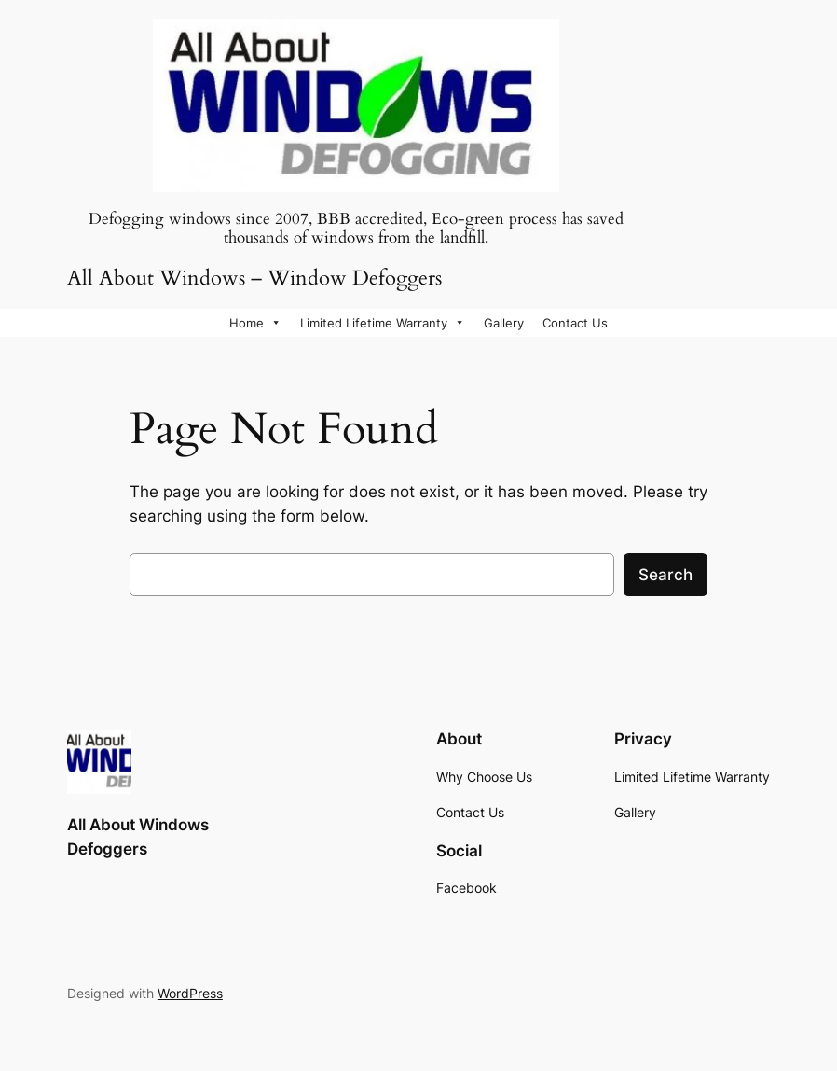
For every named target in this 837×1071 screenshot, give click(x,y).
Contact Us (575, 322)
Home (255, 323)
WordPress (190, 993)
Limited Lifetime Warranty (382, 323)
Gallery (504, 322)
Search (665, 574)
